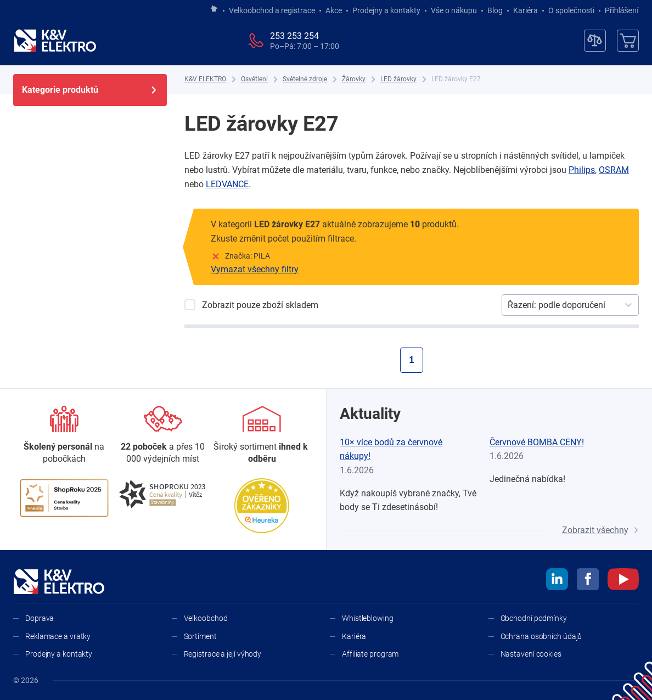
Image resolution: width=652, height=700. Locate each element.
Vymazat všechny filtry (255, 269)
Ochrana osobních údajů (541, 636)
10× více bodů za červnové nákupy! (391, 449)
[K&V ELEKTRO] (55, 40)
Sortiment (200, 636)
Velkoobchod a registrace (272, 10)
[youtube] (623, 580)
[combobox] (509, 305)
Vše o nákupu (454, 10)
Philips (582, 170)
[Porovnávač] (595, 41)
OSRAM (614, 170)
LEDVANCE (227, 184)
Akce (333, 10)
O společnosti (571, 10)
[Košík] (628, 41)
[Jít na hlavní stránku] (214, 9)
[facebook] (588, 580)
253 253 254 (294, 36)
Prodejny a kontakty (386, 10)
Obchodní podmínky (534, 618)
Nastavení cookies (531, 653)
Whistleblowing (368, 618)
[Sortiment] (261, 436)
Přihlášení (619, 10)
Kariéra (525, 10)
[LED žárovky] (398, 79)
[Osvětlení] (254, 79)
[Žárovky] (354, 79)
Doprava (39, 618)
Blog (495, 10)
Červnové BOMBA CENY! (537, 442)
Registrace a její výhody (223, 653)
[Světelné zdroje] (305, 79)
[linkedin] (557, 580)
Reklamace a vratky (58, 636)
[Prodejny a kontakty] (163, 436)
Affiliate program (370, 653)
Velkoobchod (206, 618)
